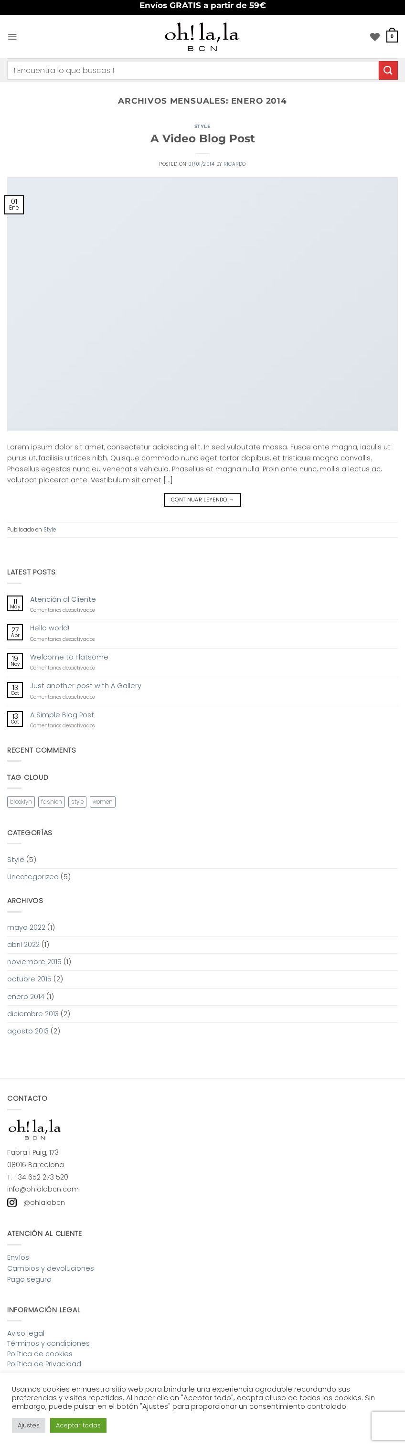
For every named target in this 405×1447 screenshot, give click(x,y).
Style (202, 126)
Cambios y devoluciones (50, 1268)
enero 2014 (25, 996)
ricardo (235, 164)
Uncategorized (33, 877)
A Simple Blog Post (62, 715)
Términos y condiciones (48, 1343)
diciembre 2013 (33, 1014)
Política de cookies (40, 1354)
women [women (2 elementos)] (103, 802)
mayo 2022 (26, 927)
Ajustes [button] (29, 1425)
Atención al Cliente (63, 600)
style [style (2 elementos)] (77, 802)
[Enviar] (388, 70)
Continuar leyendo (202, 500)
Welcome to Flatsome (69, 657)
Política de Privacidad (44, 1364)
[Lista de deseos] (374, 36)
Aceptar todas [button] (78, 1425)
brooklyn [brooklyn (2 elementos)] (21, 802)
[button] (12, 36)
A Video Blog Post (202, 138)
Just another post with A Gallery (85, 686)
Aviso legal (25, 1333)
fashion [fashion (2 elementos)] (51, 802)
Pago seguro (29, 1279)
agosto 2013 (28, 1031)
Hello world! (49, 628)
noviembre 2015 (34, 962)
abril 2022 (23, 944)
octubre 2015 (29, 979)
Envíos (18, 1257)
